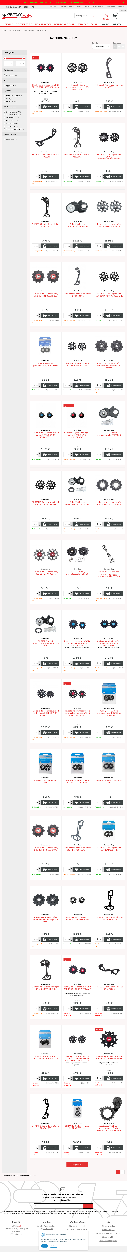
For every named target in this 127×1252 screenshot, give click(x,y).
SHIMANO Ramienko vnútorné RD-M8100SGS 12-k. (109, 918)
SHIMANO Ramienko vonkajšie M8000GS (77, 155)
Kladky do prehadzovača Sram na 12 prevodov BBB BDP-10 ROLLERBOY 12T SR (77, 1058)
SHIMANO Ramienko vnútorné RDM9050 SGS (77, 294)
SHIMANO (11, 101)
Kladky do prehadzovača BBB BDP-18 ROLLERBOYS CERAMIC (77, 987)
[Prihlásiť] (106, 16)
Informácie (111, 7)
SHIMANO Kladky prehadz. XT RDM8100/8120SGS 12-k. (45, 503)
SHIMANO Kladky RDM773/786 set (109, 781)
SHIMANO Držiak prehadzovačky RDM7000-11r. (77, 503)
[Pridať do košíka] (50, 106)
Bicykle (9, 24)
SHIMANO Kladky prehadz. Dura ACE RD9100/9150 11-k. (45, 1057)
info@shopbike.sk (49, 1226)
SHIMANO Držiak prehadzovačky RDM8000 (109, 433)
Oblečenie (83, 24)
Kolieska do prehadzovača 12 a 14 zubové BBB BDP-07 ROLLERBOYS (45, 713)
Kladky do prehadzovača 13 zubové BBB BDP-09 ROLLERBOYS (109, 643)
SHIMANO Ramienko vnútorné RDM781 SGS (45, 1127)
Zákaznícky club (108, 1226)
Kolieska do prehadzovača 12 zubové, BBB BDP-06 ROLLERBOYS (45, 434)
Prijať (44, 1246)
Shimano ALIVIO (13, 112)
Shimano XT (12, 120)
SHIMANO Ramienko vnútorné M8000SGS (45, 155)
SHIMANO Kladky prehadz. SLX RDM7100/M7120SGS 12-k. (109, 294)
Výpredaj (117, 24)
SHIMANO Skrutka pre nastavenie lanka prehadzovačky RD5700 (109, 573)
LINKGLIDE (11, 139)
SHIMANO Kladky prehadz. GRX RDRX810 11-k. (77, 1127)
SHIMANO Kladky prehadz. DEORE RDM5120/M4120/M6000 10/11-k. (109, 157)
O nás (79, 7)
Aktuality (87, 7)
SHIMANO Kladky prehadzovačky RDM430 (77, 572)
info (69, 1200)
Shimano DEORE (13, 115)
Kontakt (121, 7)
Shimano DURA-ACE (15, 129)
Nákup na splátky (108, 1237)
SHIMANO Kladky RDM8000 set (45, 781)
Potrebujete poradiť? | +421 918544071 (20, 7)
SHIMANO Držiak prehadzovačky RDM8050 (77, 225)
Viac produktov (77, 1164)
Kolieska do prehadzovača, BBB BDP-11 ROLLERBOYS (45, 848)
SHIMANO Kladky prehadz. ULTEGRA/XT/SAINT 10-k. (77, 781)
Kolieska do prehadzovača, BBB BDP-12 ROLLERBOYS (45, 294)
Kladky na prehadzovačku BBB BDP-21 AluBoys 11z (109, 225)
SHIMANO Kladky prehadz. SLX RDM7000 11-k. (109, 848)
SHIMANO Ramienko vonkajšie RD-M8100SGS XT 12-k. (45, 987)
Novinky (105, 24)
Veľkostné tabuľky (67, 7)
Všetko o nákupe (98, 7)
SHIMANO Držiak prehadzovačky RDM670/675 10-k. (45, 643)
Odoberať (88, 1206)
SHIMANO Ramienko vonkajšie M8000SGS (45, 225)
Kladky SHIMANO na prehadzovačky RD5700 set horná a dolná (109, 713)
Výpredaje (11, 85)
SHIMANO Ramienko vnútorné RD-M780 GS (109, 987)
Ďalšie (94, 24)
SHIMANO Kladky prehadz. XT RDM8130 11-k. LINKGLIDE (77, 918)
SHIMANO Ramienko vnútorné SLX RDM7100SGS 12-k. (77, 848)
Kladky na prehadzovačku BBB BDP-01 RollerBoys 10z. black (45, 919)
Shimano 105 (12, 126)
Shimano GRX (12, 123)
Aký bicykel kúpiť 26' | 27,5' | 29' (108, 1233)
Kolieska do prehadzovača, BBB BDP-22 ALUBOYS (45, 572)
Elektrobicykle (24, 24)
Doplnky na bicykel (64, 24)
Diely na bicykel (43, 24)
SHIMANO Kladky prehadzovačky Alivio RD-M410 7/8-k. (77, 87)
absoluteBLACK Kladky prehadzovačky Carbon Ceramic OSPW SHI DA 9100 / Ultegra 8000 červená (109, 1129)
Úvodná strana (53, 7)
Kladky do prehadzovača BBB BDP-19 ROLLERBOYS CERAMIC (45, 86)
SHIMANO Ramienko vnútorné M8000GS (109, 86)
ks (37, 107)
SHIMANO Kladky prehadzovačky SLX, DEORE (45, 364)
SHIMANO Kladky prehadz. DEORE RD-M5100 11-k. (77, 364)
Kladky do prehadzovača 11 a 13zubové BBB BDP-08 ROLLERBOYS (77, 643)
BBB (9, 99)
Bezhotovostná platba (108, 1241)
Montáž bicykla (108, 1230)
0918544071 (48, 1229)
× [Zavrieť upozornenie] (124, 2)
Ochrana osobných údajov (77, 1230)
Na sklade (11, 75)
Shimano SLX (12, 117)
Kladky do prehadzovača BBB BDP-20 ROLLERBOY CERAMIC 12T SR (109, 1058)
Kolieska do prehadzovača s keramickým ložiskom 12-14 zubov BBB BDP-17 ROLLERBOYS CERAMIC (77, 714)
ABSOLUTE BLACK (14, 96)
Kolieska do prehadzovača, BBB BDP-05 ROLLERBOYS (109, 503)
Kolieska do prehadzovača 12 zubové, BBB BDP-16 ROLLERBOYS (77, 434)
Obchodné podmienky (77, 1226)
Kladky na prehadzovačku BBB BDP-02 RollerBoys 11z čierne (109, 365)
